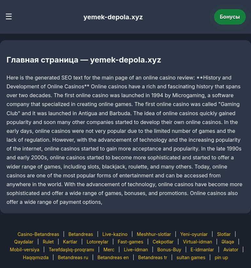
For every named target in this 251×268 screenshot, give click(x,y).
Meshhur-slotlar (154, 234)
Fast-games (130, 241)
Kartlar (70, 241)
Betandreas (80, 234)
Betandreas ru (73, 257)
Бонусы (230, 16)
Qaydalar (23, 241)
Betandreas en (113, 257)
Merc (109, 249)
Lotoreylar (98, 241)
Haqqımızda (35, 257)
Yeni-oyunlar (194, 234)
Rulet (48, 241)
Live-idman (136, 249)
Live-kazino (114, 234)
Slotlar (224, 234)
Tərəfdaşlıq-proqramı (71, 249)
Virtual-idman (197, 241)
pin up (221, 257)
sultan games (190, 257)
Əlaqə (228, 241)
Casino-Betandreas (38, 234)
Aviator (230, 249)
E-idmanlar (202, 249)
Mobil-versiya (24, 249)
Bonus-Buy (169, 249)
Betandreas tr (152, 257)
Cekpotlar (163, 241)
